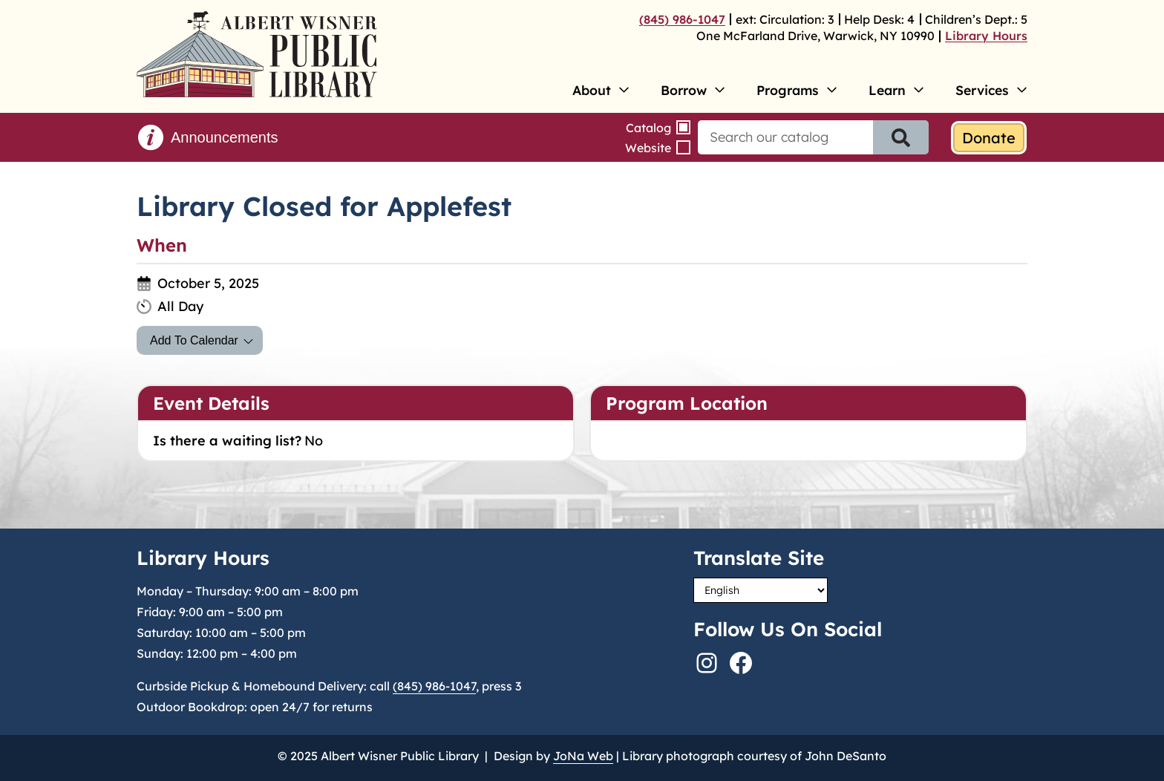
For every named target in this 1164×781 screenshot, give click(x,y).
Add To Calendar (194, 340)
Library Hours (986, 35)
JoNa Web (583, 755)
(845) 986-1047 (682, 19)
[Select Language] (760, 590)
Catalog (648, 127)
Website (648, 147)
